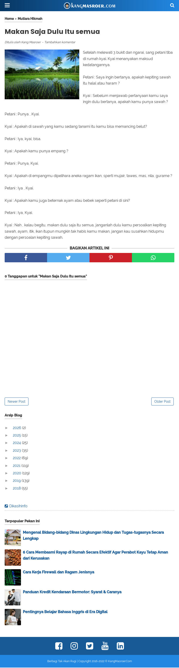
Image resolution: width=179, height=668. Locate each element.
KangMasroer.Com (120, 661)
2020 (17, 473)
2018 (17, 489)
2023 (17, 451)
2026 (17, 428)
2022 (17, 458)
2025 (17, 435)
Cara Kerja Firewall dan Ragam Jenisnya (58, 572)
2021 (17, 466)
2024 (17, 443)
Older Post (162, 402)
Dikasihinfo (18, 506)
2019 (17, 481)
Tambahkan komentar (59, 42)
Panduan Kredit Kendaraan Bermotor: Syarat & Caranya (72, 592)
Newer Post (16, 402)
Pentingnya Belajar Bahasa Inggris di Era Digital (65, 612)
